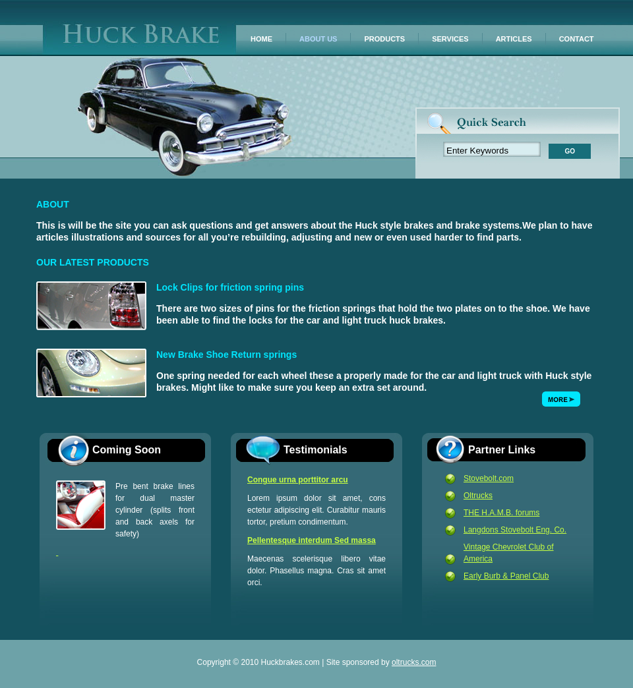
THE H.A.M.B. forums (501, 512)
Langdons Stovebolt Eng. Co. (515, 529)
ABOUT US (318, 39)
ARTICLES (514, 39)
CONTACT (576, 39)
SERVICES (450, 39)
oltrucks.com (414, 662)
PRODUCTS (384, 39)
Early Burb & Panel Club (506, 576)
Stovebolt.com (489, 478)
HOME (261, 39)
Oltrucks (478, 495)
